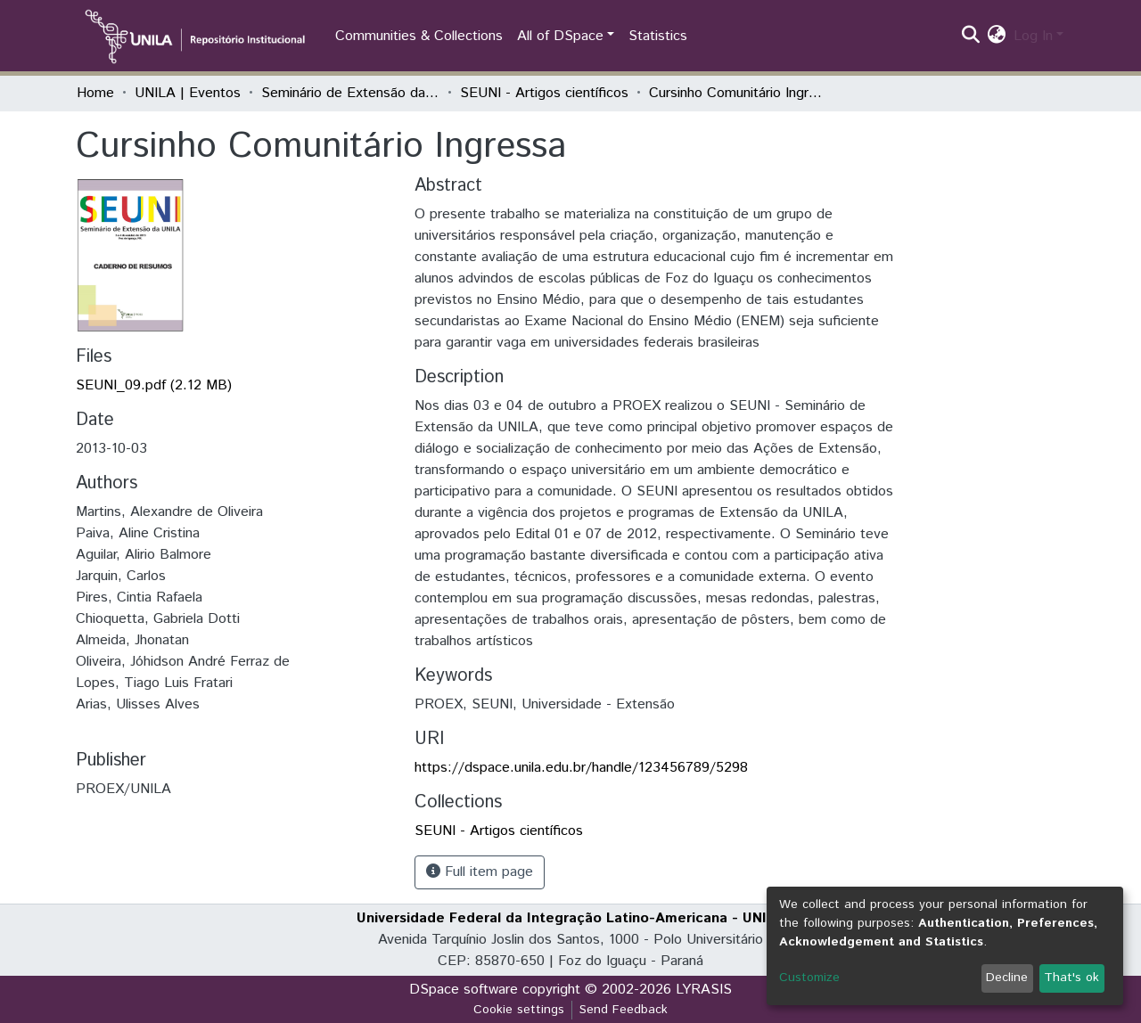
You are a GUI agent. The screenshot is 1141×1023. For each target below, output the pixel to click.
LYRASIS (704, 989)
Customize (809, 977)
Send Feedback (623, 1010)
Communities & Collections (419, 36)
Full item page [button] (479, 872)
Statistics (657, 36)
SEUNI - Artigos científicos (544, 93)
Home (95, 93)
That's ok (1071, 977)
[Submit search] (971, 36)
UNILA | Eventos (188, 93)
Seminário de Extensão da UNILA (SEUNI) (350, 93)
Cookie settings (518, 1010)
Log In (1033, 36)
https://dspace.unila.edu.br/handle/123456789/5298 (581, 767)
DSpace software (463, 989)
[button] (997, 36)
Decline (1007, 977)
